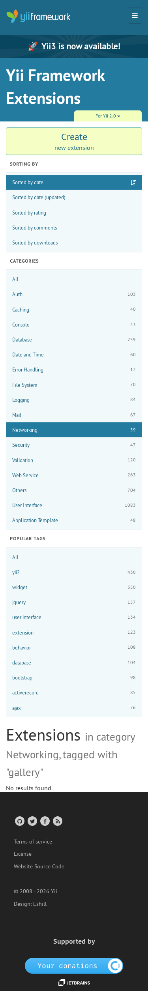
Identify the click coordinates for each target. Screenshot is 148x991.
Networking (74, 430)
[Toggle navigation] (135, 15)
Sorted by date (27, 182)
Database (74, 339)
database (74, 662)
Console (74, 324)
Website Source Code (39, 866)
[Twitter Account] (31, 820)
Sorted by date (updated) (39, 197)
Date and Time (74, 354)
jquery (74, 602)
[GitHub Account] (19, 820)
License (23, 853)
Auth (74, 294)
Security (74, 445)
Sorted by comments (34, 227)
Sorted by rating (29, 212)
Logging (74, 399)
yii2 (74, 572)
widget (74, 587)
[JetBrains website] (74, 981)
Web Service (74, 475)
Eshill (40, 903)
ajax (74, 707)
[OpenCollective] (74, 965)
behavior (74, 647)
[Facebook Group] (44, 820)
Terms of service (33, 841)
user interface (74, 617)
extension (74, 632)
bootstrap (74, 677)
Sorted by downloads (35, 242)
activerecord (74, 692)
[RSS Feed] (57, 820)
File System (74, 384)
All (15, 279)
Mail (74, 415)
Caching (74, 309)
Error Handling (74, 369)
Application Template (74, 520)
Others (74, 490)
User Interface (74, 505)
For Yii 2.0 (108, 116)
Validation (74, 460)
